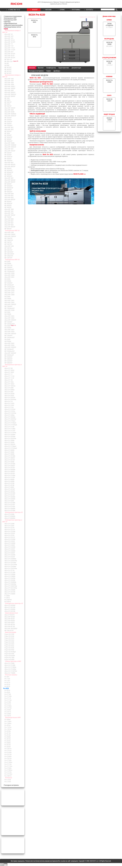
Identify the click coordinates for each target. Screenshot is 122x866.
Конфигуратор (51, 68)
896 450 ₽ (109, 44)
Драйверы (57, 71)
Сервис (48, 71)
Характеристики (63, 68)
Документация (76, 68)
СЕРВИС (61, 10)
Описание (32, 68)
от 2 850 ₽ (109, 25)
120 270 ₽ (109, 63)
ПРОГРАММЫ (74, 10)
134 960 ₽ (109, 120)
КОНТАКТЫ (88, 10)
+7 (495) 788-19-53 (13, 10)
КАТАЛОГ (34, 10)
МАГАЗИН (47, 10)
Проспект (41, 68)
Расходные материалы (36, 71)
